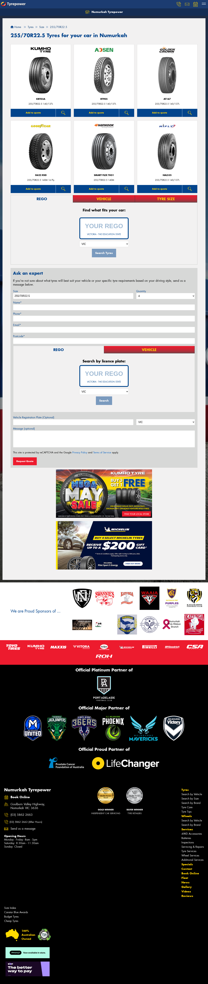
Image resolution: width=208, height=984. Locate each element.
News (185, 882)
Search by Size (190, 798)
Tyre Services (188, 851)
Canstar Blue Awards (16, 912)
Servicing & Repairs (192, 847)
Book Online (190, 873)
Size (15, 291)
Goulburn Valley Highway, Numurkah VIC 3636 (28, 806)
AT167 (167, 99)
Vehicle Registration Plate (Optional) (33, 417)
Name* (17, 302)
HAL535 (167, 175)
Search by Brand (190, 803)
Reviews (187, 896)
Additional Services (192, 860)
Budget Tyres (11, 916)
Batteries (186, 838)
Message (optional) (24, 428)
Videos (186, 891)
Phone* (17, 314)
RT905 (104, 99)
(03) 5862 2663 (22, 815)
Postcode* (19, 336)
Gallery (186, 887)
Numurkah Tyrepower (104, 12)
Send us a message (23, 829)
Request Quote (24, 461)
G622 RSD (41, 175)
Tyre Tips (186, 811)
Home (16, 27)
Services (187, 829)
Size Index (10, 908)
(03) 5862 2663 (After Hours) (26, 822)
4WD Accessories (191, 834)
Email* (17, 325)
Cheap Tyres (11, 921)
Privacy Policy (79, 452)
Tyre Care (186, 807)
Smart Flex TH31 (104, 175)
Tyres (185, 790)
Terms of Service (102, 452)
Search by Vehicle (191, 794)
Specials (187, 864)
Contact (186, 869)
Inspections (187, 842)
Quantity (141, 291)
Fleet (184, 878)
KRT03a (40, 99)
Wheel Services (190, 855)
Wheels (186, 816)
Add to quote (33, 112)
